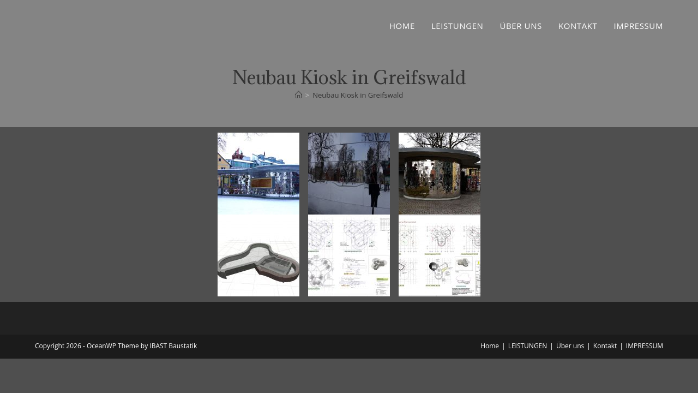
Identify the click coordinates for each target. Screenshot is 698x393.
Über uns (570, 345)
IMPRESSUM (644, 345)
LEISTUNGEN (527, 345)
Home (489, 345)
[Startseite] (298, 95)
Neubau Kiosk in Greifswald (357, 95)
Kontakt (605, 345)
